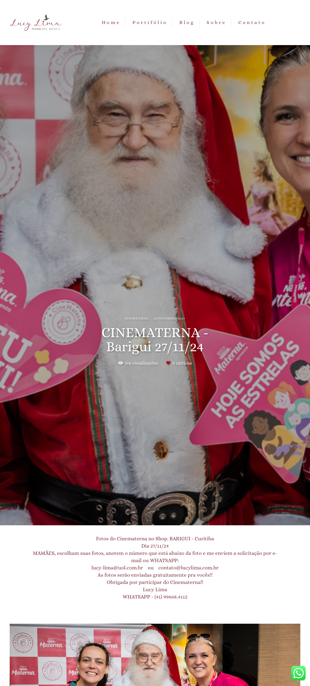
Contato (252, 22)
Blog (187, 22)
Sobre (216, 22)
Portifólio (149, 22)
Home (111, 22)
